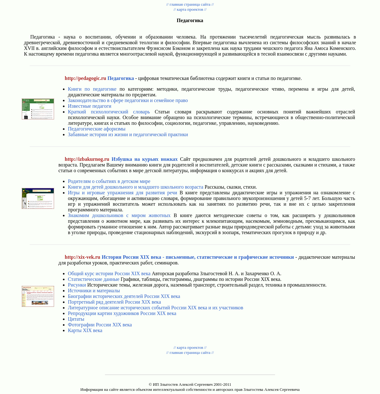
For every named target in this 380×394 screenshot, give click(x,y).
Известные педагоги (89, 106)
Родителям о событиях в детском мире (109, 181)
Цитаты (76, 319)
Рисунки (77, 285)
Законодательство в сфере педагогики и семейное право (128, 100)
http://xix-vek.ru (82, 257)
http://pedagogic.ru (85, 78)
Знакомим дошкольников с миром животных (119, 215)
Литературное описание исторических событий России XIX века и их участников (155, 307)
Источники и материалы (94, 290)
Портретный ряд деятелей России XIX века (114, 302)
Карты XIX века (85, 330)
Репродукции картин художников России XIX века (122, 313)
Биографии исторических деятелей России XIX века (124, 296)
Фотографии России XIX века (100, 324)
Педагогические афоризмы (97, 128)
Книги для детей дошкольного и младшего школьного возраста (135, 187)
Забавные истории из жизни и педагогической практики (128, 134)
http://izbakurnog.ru (87, 159)
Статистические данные (94, 279)
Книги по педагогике (92, 89)
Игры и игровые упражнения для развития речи (122, 192)
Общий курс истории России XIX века (109, 273)
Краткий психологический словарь (109, 111)
